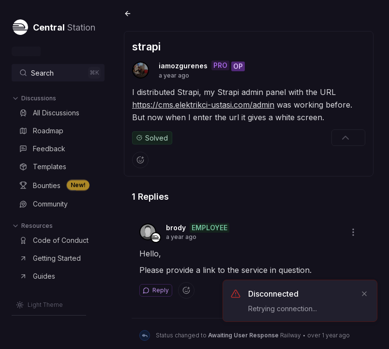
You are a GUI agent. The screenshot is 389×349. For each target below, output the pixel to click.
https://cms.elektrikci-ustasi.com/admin (203, 105)
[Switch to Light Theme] (39, 305)
